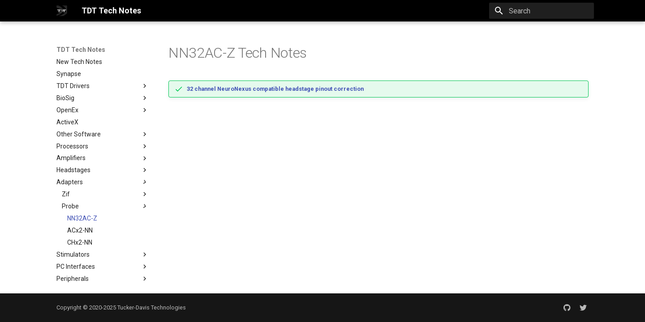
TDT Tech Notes (80, 49)
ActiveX (67, 122)
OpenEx (67, 110)
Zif (66, 194)
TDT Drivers (73, 85)
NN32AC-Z (82, 218)
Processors (102, 146)
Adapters (102, 182)
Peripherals (102, 279)
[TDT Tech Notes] (62, 11)
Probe (105, 206)
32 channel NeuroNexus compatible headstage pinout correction (275, 88)
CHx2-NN (79, 242)
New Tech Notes (79, 61)
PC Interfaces (102, 267)
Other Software (102, 134)
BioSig (102, 98)
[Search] (541, 11)
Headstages (102, 170)
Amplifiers (102, 158)
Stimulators (102, 254)
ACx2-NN (80, 230)
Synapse (68, 73)
